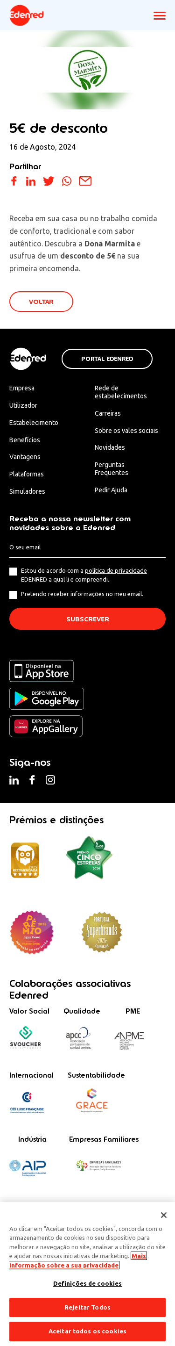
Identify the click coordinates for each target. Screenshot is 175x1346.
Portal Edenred (107, 359)
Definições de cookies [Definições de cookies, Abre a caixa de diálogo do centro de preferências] (87, 1283)
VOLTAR (41, 302)
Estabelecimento (33, 422)
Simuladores (27, 491)
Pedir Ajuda (111, 490)
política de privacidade (116, 570)
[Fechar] (164, 1215)
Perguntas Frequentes (111, 468)
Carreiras (108, 413)
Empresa (22, 388)
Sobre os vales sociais (126, 430)
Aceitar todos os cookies (87, 1331)
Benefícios (24, 440)
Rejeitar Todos (87, 1307)
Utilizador (23, 405)
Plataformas (26, 474)
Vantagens (25, 457)
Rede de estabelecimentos (121, 392)
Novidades (110, 447)
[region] (87, 1274)
